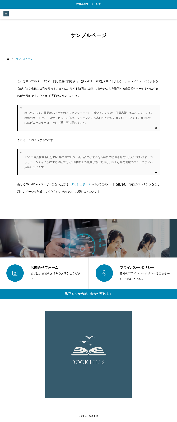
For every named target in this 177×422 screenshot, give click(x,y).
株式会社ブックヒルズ (88, 4)
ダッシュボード (81, 184)
